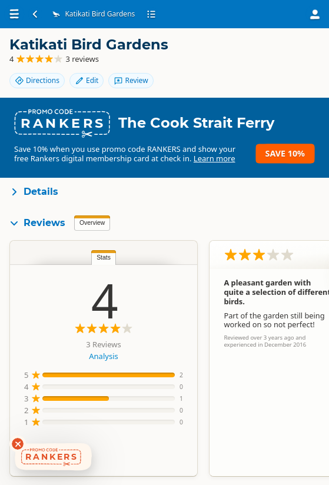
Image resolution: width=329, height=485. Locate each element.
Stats (104, 257)
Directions (37, 80)
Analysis (103, 356)
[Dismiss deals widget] (18, 444)
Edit (86, 80)
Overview (92, 223)
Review (131, 80)
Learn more (214, 158)
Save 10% (285, 153)
